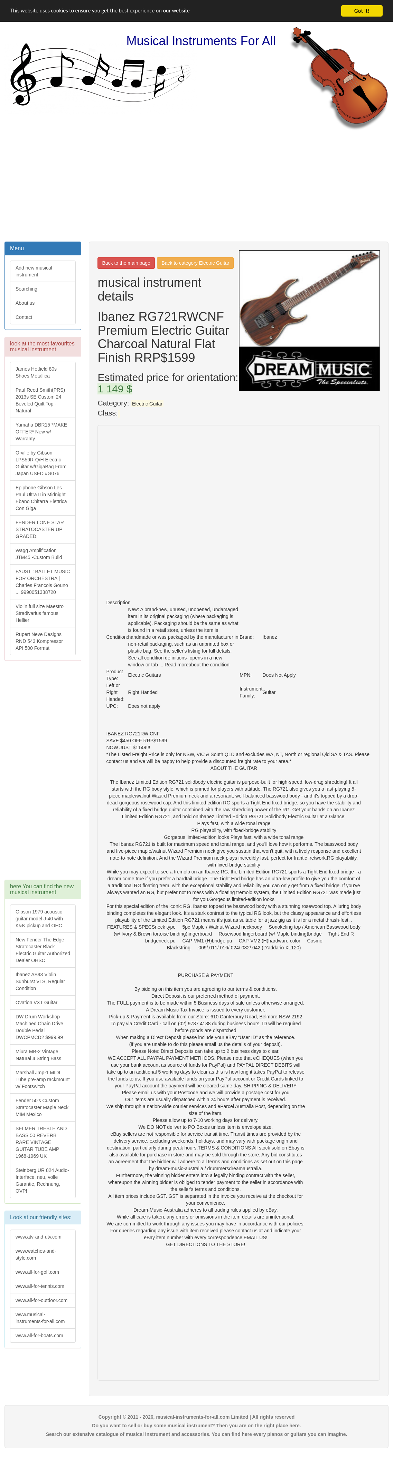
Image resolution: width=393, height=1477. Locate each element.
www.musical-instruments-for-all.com (40, 1318)
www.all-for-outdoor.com (41, 1300)
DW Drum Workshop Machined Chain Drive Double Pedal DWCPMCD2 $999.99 (39, 1027)
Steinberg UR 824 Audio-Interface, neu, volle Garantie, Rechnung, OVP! (42, 1180)
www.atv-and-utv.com (39, 1237)
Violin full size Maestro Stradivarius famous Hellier (40, 613)
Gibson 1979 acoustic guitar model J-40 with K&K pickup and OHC (39, 918)
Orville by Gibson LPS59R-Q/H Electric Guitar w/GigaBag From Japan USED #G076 (41, 463)
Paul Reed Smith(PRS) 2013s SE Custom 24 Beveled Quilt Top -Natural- (40, 400)
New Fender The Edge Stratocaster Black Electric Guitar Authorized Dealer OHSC (43, 950)
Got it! (361, 10)
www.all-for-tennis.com (40, 1286)
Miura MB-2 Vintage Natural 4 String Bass (38, 1055)
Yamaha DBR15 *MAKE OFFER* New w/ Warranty (41, 431)
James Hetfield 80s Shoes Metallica (36, 372)
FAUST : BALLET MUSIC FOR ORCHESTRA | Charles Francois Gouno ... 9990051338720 (43, 582)
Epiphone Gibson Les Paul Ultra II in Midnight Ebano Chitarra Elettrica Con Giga (41, 498)
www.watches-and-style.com (36, 1254)
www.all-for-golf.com (37, 1272)
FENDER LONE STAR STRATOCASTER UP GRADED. (40, 529)
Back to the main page (126, 263)
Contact (24, 317)
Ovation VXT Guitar (36, 1002)
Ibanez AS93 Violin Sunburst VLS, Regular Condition (40, 981)
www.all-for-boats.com (39, 1335)
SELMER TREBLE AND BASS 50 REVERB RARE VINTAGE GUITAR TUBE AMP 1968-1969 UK (41, 1142)
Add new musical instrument (34, 271)
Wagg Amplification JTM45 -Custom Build (39, 554)
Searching (26, 289)
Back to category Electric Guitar (195, 263)
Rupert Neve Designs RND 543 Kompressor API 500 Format (39, 641)
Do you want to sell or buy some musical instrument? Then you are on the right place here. (196, 1425)
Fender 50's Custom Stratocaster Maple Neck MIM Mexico (42, 1107)
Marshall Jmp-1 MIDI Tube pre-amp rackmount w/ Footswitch (43, 1079)
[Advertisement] (196, 185)
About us (25, 303)
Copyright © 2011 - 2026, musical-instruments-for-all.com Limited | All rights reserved (197, 1417)
